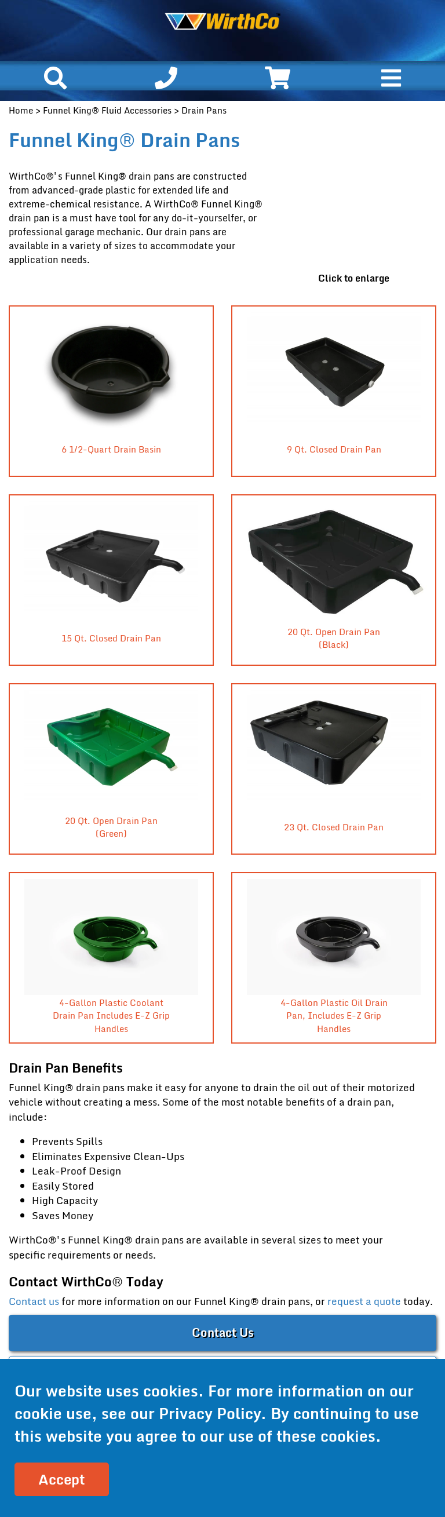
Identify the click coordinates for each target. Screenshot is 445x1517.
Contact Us (223, 1332)
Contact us (34, 1301)
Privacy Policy (210, 1413)
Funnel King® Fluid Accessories (107, 110)
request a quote (364, 1301)
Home (21, 110)
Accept (61, 1479)
